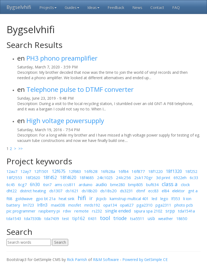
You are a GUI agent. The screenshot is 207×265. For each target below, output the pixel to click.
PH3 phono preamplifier (62, 58)
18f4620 (68, 177)
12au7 (11, 171)
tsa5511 (137, 218)
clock (185, 184)
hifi (82, 198)
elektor (178, 190)
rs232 (97, 211)
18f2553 (14, 177)
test (65, 218)
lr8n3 (42, 205)
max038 (58, 205)
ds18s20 (108, 190)
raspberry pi (49, 211)
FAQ (176, 7)
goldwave (24, 198)
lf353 (175, 198)
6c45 (10, 184)
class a (170, 184)
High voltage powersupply (65, 120)
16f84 (123, 171)
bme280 (117, 184)
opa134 (110, 205)
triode (120, 218)
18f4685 (87, 177)
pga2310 (144, 205)
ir (91, 198)
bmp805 (135, 184)
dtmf (140, 190)
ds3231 (126, 190)
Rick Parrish (77, 259)
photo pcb (183, 205)
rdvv (67, 211)
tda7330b (32, 218)
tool (105, 218)
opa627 (126, 205)
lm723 (28, 205)
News (137, 7)
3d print (163, 177)
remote (81, 211)
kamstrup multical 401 (129, 198)
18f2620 (33, 177)
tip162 (78, 218)
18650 (181, 218)
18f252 (191, 171)
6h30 (35, 184)
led (154, 198)
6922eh (180, 177)
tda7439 (51, 218)
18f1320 (174, 171)
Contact (157, 7)
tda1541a (186, 211)
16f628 (91, 171)
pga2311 (163, 205)
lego (164, 198)
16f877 (138, 171)
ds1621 (71, 190)
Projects (48, 7)
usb (151, 218)
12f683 (75, 171)
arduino (85, 184)
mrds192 (92, 205)
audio (101, 184)
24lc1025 (105, 177)
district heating (33, 190)
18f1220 (155, 171)
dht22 (11, 190)
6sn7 (47, 184)
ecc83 (153, 190)
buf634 (152, 184)
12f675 (58, 171)
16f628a (108, 171)
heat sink (66, 198)
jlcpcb (101, 198)
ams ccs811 (65, 184)
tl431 (92, 218)
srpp (170, 211)
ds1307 (55, 190)
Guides (72, 7)
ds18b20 (89, 190)
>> (20, 148)
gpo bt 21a (46, 198)
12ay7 (25, 171)
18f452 (50, 177)
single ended (118, 211)
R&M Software (106, 259)
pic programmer (20, 211)
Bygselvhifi (18, 7)
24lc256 (123, 177)
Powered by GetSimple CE (145, 259)
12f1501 (41, 171)
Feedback (116, 7)
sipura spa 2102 (148, 211)
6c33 (194, 177)
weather (165, 218)
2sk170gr (143, 177)
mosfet (74, 205)
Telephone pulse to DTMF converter (80, 89)
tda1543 (13, 218)
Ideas (93, 7)
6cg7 (22, 184)
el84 (165, 190)
